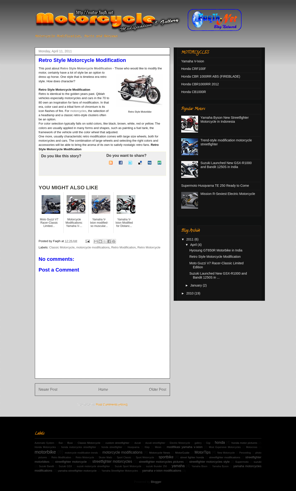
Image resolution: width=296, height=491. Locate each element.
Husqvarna (133, 447)
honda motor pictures (244, 442)
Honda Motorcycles (45, 447)
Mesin (158, 447)
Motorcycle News (159, 452)
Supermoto (242, 461)
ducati (137, 443)
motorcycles (78, 111)
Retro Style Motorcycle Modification (86, 68)
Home (103, 389)
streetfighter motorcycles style (209, 461)
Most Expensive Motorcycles (225, 447)
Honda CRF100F (193, 69)
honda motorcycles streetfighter (78, 447)
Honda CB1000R (193, 92)
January (196, 285)
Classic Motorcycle (62, 247)
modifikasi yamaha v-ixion (184, 447)
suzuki (257, 461)
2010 (190, 293)
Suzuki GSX (65, 466)
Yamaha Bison (199, 466)
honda (220, 442)
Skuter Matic (105, 457)
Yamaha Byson (220, 466)
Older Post (157, 389)
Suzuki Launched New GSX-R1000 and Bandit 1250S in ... (218, 275)
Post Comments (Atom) (111, 404)
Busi (70, 442)
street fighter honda (192, 457)
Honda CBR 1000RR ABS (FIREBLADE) (210, 76)
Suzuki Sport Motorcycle (128, 466)
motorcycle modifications (92, 247)
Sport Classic (124, 457)
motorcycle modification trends (81, 453)
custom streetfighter (117, 442)
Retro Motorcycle (148, 247)
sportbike (166, 457)
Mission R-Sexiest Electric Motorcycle (228, 194)
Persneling (245, 453)
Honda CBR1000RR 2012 (200, 84)
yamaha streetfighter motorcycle (77, 470)
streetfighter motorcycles (112, 461)
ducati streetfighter (155, 443)
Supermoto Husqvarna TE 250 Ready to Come (215, 185)
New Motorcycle (226, 453)
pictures (42, 457)
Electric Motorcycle (180, 443)
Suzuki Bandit (46, 466)
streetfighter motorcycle (71, 461)
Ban (61, 443)
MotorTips (203, 452)
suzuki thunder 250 (156, 466)
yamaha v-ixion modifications (161, 470)
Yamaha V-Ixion (192, 61)
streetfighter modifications (224, 457)
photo (258, 453)
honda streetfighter (111, 447)
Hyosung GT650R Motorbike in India (215, 250)
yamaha (178, 466)
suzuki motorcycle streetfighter (93, 466)
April (194, 245)
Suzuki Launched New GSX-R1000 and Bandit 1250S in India (226, 165)
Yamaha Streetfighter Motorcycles (119, 470)
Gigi (208, 443)
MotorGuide (182, 452)
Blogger (156, 482)
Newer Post (48, 389)
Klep (147, 447)
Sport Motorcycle (145, 457)
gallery (198, 443)
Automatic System (44, 443)
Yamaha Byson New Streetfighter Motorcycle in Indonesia (225, 119)
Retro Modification (123, 247)
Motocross (251, 447)
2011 (190, 239)
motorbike (45, 452)
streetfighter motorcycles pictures (161, 461)
